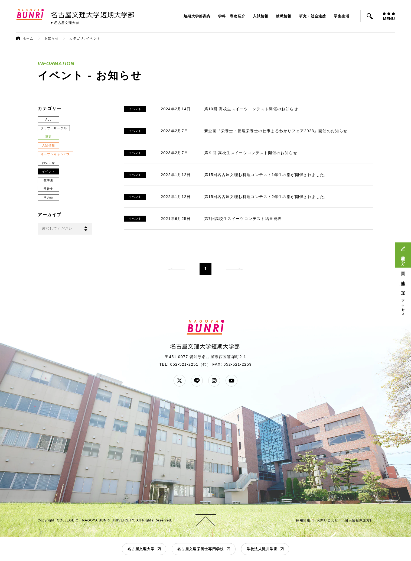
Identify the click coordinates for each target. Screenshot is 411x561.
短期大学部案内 (197, 16)
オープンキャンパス (55, 154)
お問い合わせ (327, 520)
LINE (197, 381)
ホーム (28, 38)
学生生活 (341, 16)
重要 (48, 136)
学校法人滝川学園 (262, 549)
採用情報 (303, 520)
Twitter (179, 381)
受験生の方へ (403, 258)
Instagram (214, 381)
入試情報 (260, 16)
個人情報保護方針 (359, 520)
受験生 (48, 188)
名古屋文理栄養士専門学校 (200, 549)
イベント (48, 171)
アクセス (403, 306)
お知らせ (51, 38)
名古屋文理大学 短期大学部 (93, 13)
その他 (48, 197)
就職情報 (283, 16)
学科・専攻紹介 (231, 16)
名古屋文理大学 (141, 549)
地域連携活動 (403, 279)
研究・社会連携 (312, 16)
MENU (389, 16)
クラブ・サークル (54, 128)
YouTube (231, 381)
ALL (48, 119)
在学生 (48, 180)
